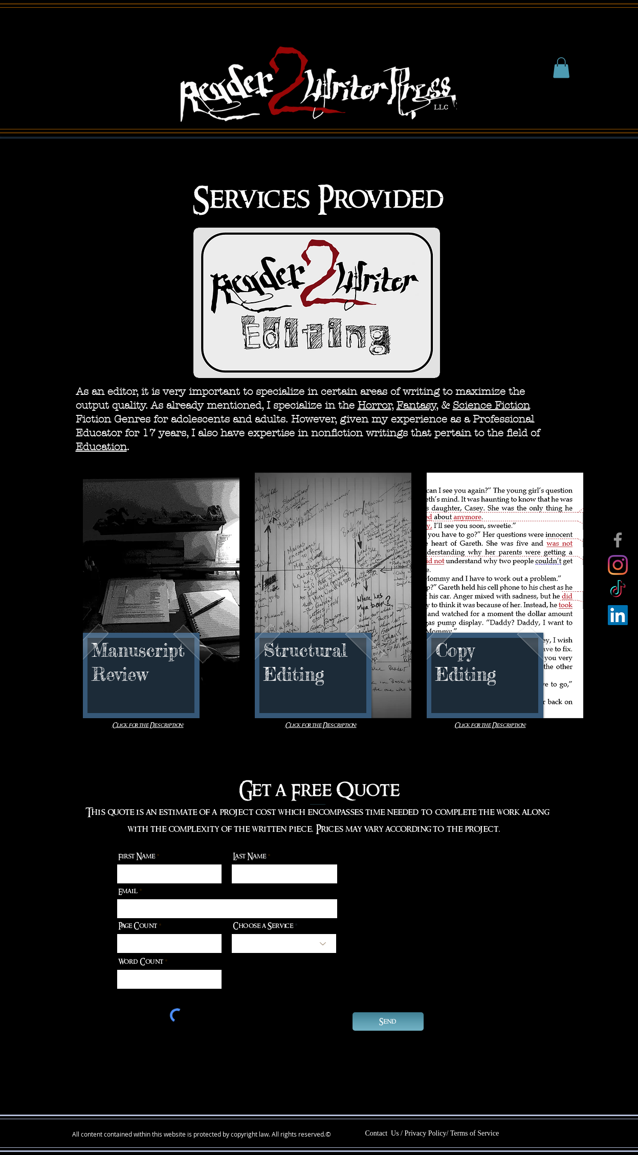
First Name (136, 856)
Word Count (141, 961)
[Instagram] (618, 565)
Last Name (249, 856)
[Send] (388, 1021)
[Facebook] (618, 540)
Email (128, 891)
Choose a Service (263, 925)
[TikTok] (618, 590)
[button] (561, 67)
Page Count (138, 925)
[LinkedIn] (618, 615)
